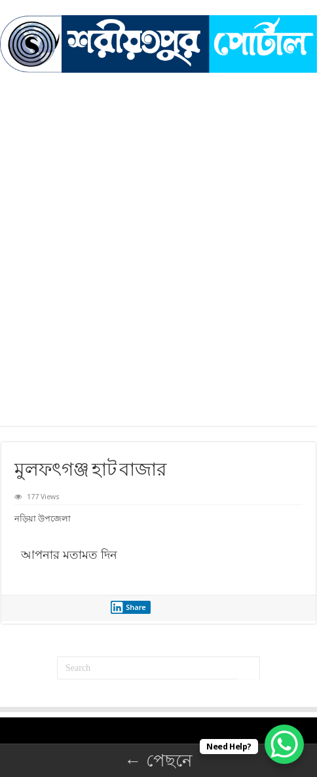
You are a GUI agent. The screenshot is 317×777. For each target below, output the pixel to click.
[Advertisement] (158, 267)
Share (128, 607)
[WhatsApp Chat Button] (284, 744)
